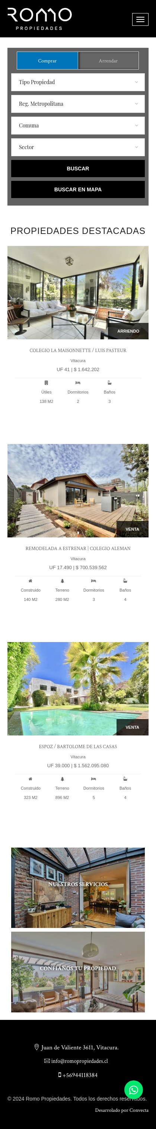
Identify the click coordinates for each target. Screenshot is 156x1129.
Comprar (47, 61)
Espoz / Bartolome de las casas (78, 747)
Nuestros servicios (78, 884)
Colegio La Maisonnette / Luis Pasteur (77, 351)
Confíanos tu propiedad (78, 968)
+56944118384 (78, 1075)
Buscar (78, 169)
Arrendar (108, 61)
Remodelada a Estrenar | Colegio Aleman (77, 549)
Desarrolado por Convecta (122, 1110)
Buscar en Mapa (78, 189)
